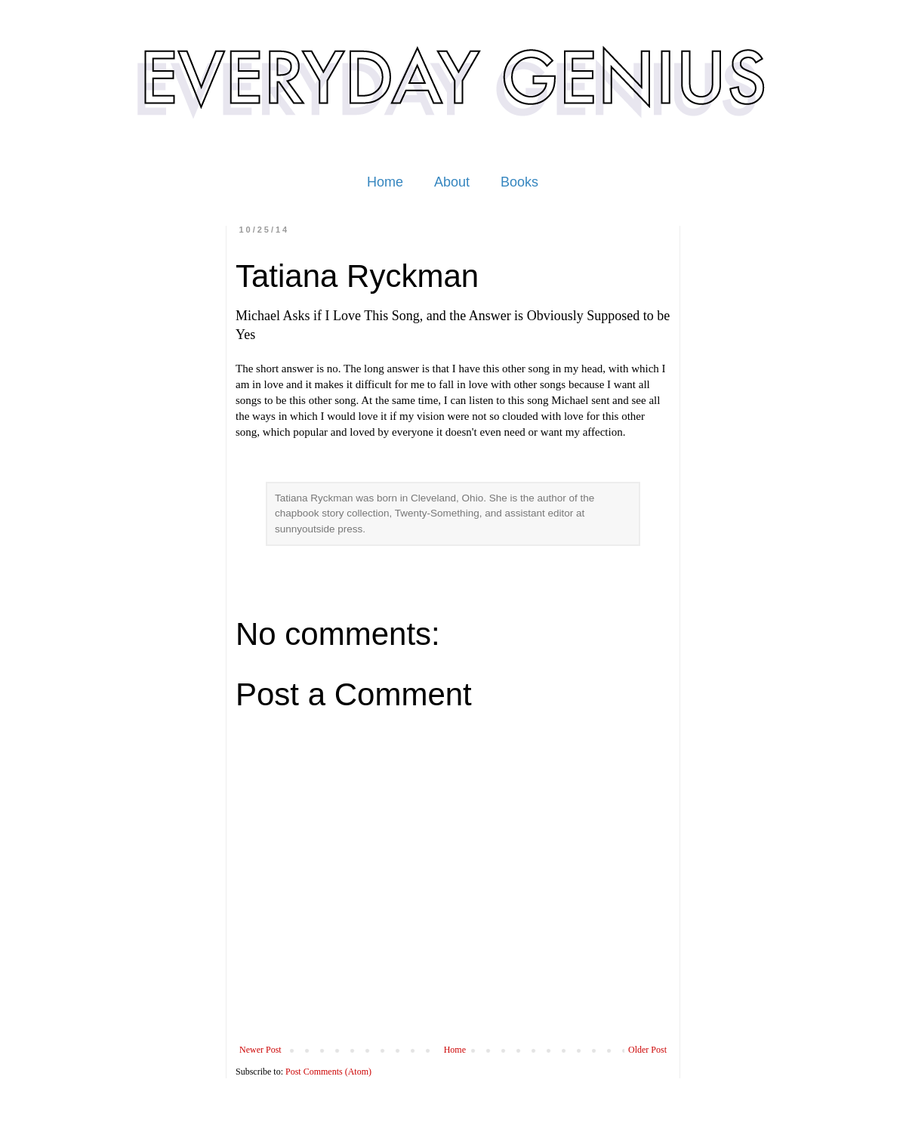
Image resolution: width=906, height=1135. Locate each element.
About (452, 182)
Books (519, 182)
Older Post (647, 1049)
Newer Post (260, 1049)
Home (385, 182)
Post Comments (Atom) (328, 1071)
